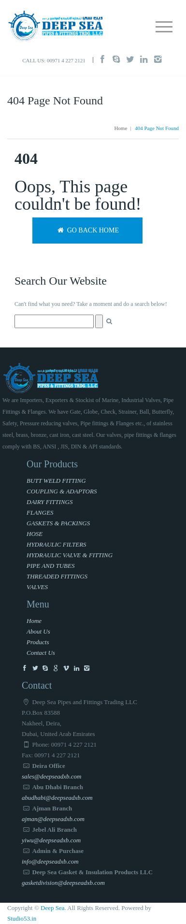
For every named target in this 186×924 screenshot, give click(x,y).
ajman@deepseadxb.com (53, 819)
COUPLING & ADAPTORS (62, 491)
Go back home (87, 230)
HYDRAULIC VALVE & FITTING (70, 555)
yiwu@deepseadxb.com (51, 840)
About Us (38, 631)
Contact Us (41, 652)
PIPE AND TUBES (50, 565)
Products (38, 642)
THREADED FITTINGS (57, 576)
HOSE (35, 533)
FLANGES (40, 512)
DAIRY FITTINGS (49, 501)
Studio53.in (21, 918)
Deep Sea (52, 907)
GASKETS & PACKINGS (58, 523)
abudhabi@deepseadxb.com (57, 797)
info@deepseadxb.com (50, 861)
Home (120, 128)
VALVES (37, 587)
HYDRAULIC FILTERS (56, 544)
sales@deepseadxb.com (52, 776)
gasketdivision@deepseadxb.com (63, 882)
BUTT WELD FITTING (56, 480)
